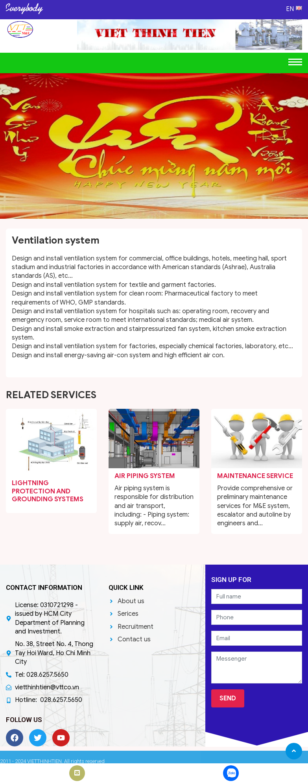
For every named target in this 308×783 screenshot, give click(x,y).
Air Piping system (144, 476)
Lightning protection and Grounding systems (47, 491)
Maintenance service (255, 476)
